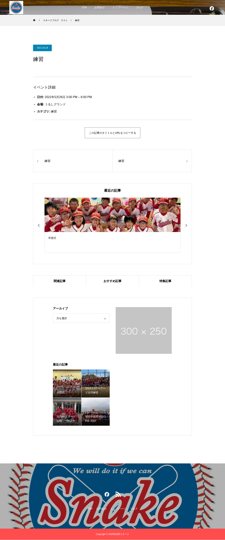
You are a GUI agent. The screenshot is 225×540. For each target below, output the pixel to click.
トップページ (120, 7)
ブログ (139, 7)
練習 (54, 111)
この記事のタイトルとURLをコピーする (112, 132)
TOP (84, 7)
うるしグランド (55, 104)
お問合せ (99, 7)
